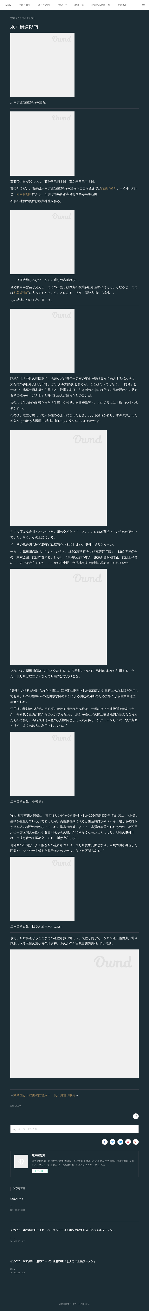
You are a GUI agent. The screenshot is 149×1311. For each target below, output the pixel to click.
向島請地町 (24, 194)
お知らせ (62, 4)
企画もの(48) (16, 1106)
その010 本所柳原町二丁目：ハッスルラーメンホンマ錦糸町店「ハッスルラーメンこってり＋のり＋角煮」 (76, 1230)
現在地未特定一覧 (101, 4)
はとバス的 (44, 4)
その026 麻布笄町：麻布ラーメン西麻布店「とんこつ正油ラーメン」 (53, 1261)
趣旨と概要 (24, 4)
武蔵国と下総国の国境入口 (32, 1095)
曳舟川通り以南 (64, 1095)
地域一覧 (79, 4)
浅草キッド (17, 1198)
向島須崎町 (109, 188)
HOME (7, 4)
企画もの (122, 4)
